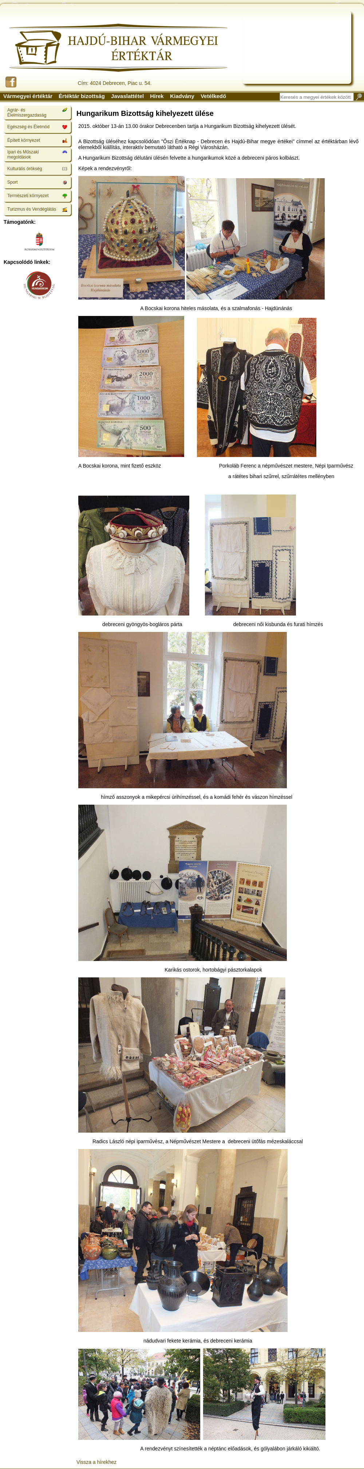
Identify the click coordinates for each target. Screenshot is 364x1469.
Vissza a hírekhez (96, 1462)
